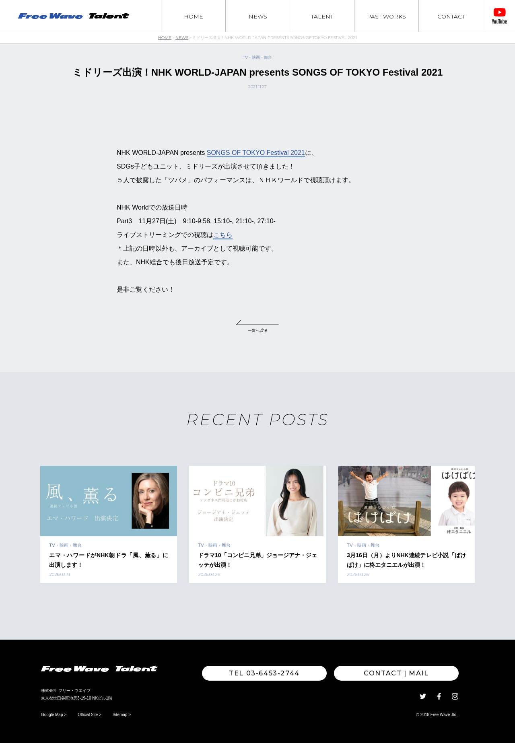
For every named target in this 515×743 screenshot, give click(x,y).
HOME (193, 16)
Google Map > (53, 714)
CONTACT (451, 16)
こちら (223, 234)
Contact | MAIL (396, 673)
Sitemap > (122, 714)
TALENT (322, 16)
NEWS (258, 16)
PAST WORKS (386, 16)
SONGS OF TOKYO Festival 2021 (256, 152)
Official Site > (89, 714)
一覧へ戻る (257, 330)
